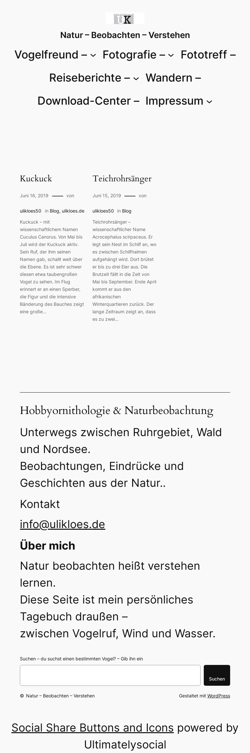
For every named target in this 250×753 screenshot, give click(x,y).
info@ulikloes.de (62, 524)
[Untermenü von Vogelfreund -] (93, 54)
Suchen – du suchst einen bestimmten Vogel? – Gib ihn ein (81, 658)
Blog (54, 211)
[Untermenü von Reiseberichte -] (136, 77)
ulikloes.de (73, 211)
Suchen (217, 679)
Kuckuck (36, 179)
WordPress (218, 695)
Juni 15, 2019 (106, 195)
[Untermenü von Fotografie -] (171, 54)
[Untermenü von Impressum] (209, 100)
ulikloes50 (30, 211)
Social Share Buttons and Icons (92, 727)
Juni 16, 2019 (34, 195)
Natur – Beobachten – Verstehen (125, 35)
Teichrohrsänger (121, 179)
